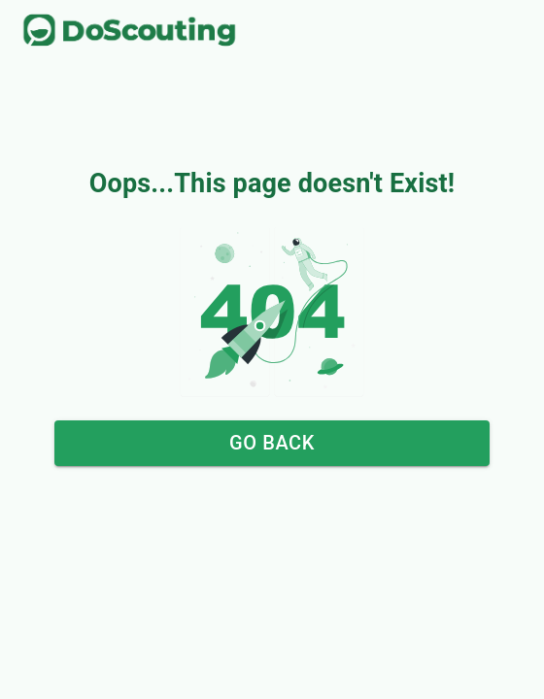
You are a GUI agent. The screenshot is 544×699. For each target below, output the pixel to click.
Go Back (272, 443)
